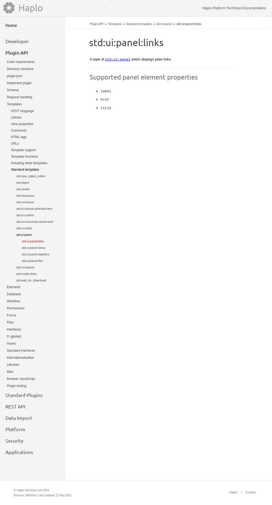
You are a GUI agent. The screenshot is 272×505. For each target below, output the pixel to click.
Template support (23, 150)
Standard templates (139, 24)
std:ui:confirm (25, 215)
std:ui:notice (24, 228)
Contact (250, 492)
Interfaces (14, 329)
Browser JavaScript (21, 379)
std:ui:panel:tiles (32, 260)
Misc (10, 372)
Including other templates (29, 163)
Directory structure (20, 69)
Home (11, 25)
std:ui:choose (25, 202)
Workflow (13, 301)
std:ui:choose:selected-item (34, 208)
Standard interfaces (21, 350)
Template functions (24, 156)
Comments (19, 130)
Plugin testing (16, 386)
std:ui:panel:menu (33, 247)
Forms (11, 315)
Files (10, 322)
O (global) (14, 336)
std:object (22, 182)
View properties (22, 124)
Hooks (11, 343)
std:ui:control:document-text (34, 221)
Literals (16, 117)
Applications (19, 452)
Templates (114, 24)
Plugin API (97, 24)
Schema (13, 90)
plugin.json (14, 76)
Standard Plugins (24, 395)
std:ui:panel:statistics (35, 254)
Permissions (15, 308)
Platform (15, 429)
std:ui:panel (164, 24)
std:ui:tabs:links (26, 273)
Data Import (18, 418)
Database (14, 294)
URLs (15, 143)
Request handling (19, 97)
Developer (17, 41)
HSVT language (22, 111)
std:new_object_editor (30, 176)
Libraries (13, 365)
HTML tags (19, 137)
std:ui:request (25, 267)
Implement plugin (19, 83)
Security (14, 440)
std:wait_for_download (31, 280)
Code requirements (21, 62)
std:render (23, 189)
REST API (15, 406)
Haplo (233, 492)
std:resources (25, 195)
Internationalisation (20, 358)
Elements (13, 287)
